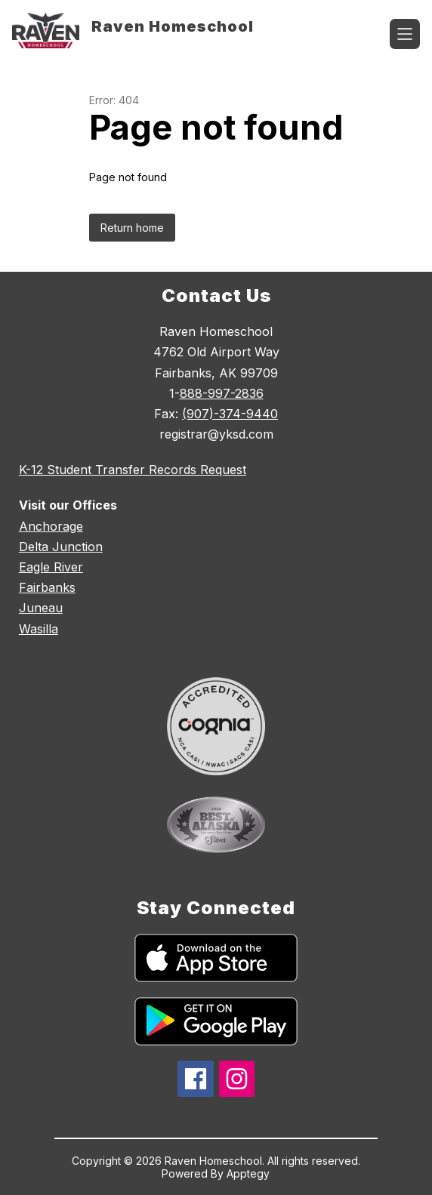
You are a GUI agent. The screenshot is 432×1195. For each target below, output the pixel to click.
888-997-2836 (222, 393)
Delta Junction (61, 546)
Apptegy (248, 1173)
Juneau (41, 607)
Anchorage (51, 526)
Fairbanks (47, 587)
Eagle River (51, 566)
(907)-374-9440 (230, 413)
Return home (132, 227)
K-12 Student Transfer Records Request (132, 469)
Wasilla (38, 628)
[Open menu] (405, 34)
